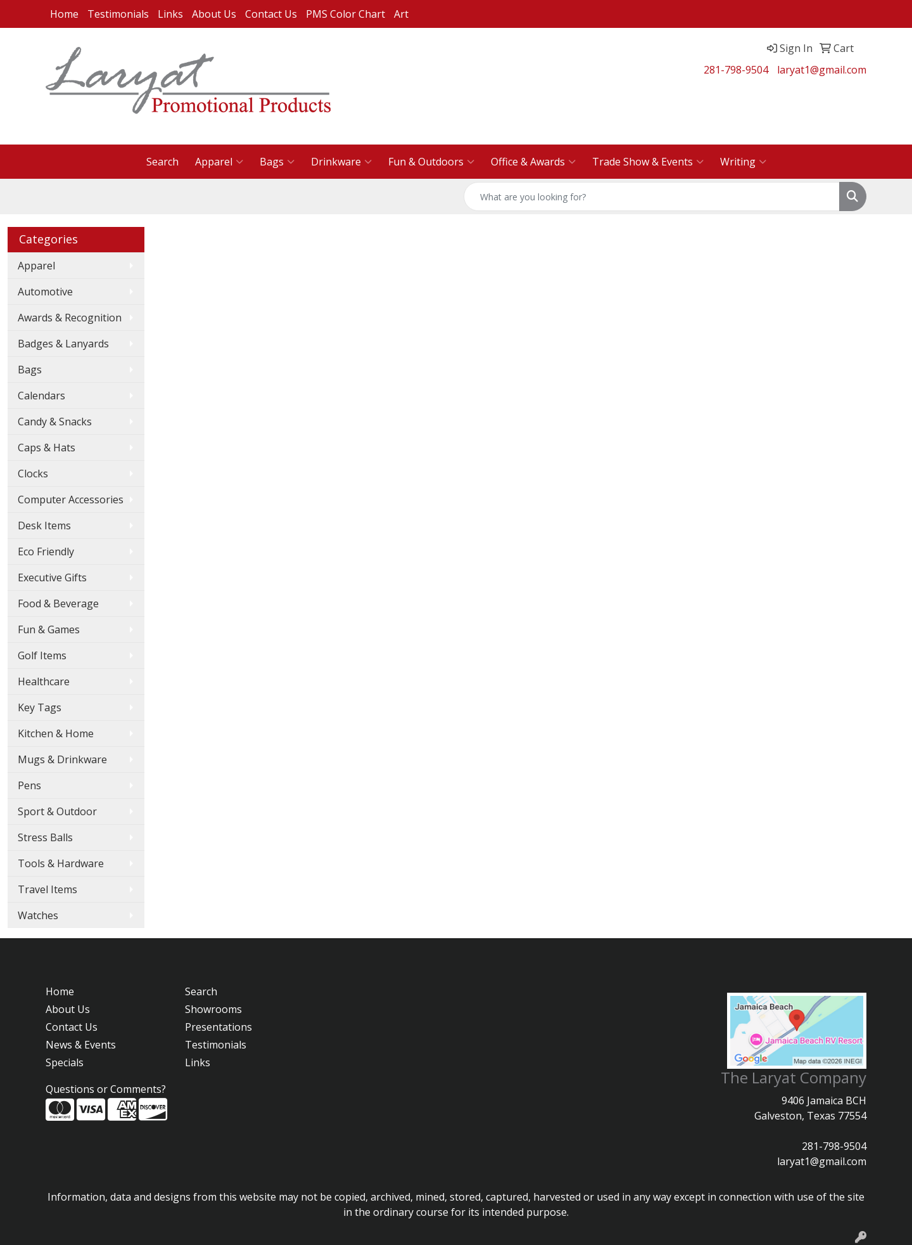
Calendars (41, 396)
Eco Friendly (46, 551)
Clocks (33, 474)
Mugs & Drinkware (62, 759)
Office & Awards (533, 161)
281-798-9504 (736, 70)
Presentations (218, 1027)
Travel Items (47, 889)
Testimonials (118, 14)
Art (401, 14)
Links (170, 14)
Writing (743, 161)
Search (162, 162)
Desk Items (44, 525)
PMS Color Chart (345, 14)
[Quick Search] (652, 196)
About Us (214, 14)
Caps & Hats (46, 448)
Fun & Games (49, 629)
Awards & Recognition (70, 318)
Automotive (45, 292)
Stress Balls (45, 837)
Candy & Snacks (55, 422)
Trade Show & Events (648, 161)
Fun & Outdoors (431, 161)
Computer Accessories (71, 499)
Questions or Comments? (106, 1089)
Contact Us (271, 14)
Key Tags (39, 707)
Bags (277, 161)
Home (64, 14)
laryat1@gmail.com (821, 70)
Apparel (219, 161)
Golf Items (42, 655)
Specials (65, 1062)
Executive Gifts (52, 577)
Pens (29, 785)
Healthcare (44, 681)
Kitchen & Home (56, 733)
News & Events (81, 1045)
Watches (38, 915)
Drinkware (341, 161)
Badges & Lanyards (63, 344)
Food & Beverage (58, 603)
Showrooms (213, 1009)
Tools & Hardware (61, 863)
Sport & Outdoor (57, 811)
